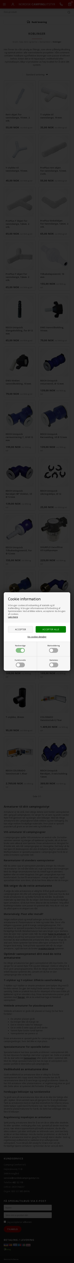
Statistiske (53, 663)
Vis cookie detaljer (36, 636)
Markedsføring (53, 648)
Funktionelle (20, 663)
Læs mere (13, 617)
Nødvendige (20, 648)
